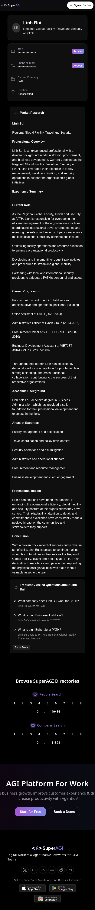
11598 (55, 743)
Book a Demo (64, 812)
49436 (55, 712)
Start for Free (30, 812)
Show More (21, 647)
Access (78, 51)
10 (36, 712)
